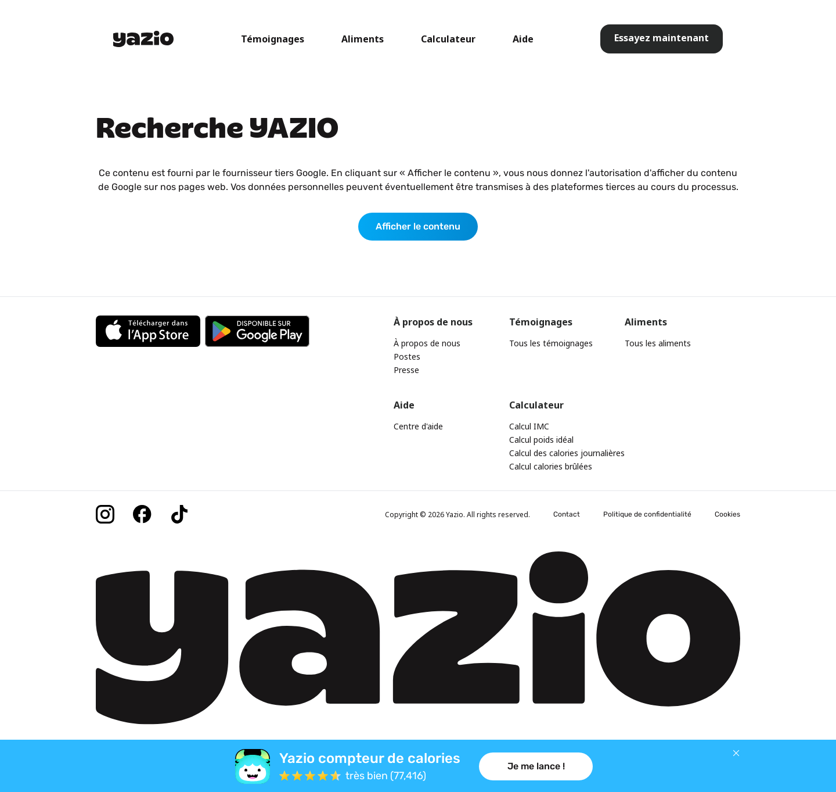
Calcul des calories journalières (567, 452)
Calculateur (448, 39)
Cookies (727, 514)
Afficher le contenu (418, 226)
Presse (406, 369)
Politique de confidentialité (647, 514)
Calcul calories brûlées (550, 466)
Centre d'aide (418, 426)
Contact (566, 514)
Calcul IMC (529, 426)
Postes (407, 356)
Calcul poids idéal (541, 439)
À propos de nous (427, 343)
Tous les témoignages (551, 343)
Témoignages (272, 39)
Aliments (362, 39)
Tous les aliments (658, 343)
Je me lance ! (536, 766)
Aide (523, 39)
